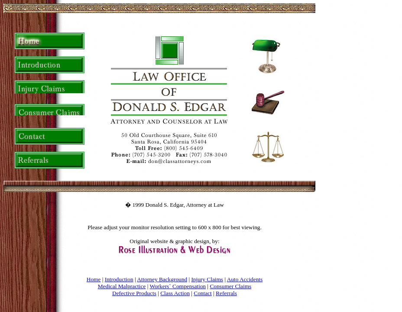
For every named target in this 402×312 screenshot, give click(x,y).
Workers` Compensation (177, 286)
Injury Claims (207, 279)
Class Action (175, 293)
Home (94, 279)
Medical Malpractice (122, 286)
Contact (202, 293)
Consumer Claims (230, 286)
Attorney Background (162, 279)
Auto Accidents (245, 279)
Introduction (119, 279)
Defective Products (134, 293)
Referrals (226, 293)
